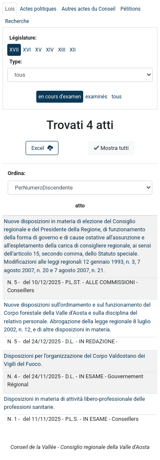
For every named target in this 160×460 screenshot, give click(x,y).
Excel (42, 148)
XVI (27, 50)
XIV (50, 50)
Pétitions (130, 9)
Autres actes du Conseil (88, 9)
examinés (96, 97)
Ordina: (17, 173)
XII (73, 50)
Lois (10, 9)
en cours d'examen (59, 97)
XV (38, 50)
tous (116, 97)
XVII (14, 50)
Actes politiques (38, 9)
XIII (61, 50)
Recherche (17, 21)
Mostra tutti (110, 148)
